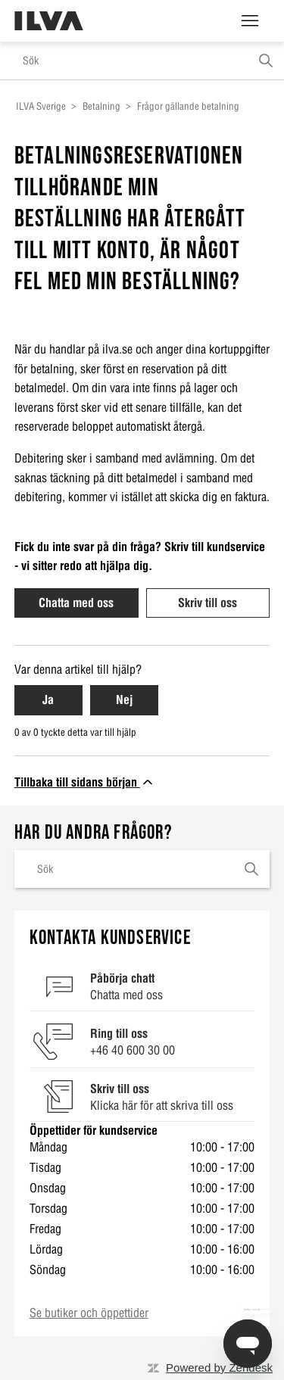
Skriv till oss (207, 602)
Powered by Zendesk (219, 1367)
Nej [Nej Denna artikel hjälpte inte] (124, 699)
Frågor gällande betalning (188, 106)
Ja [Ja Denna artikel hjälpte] (48, 699)
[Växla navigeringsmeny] (250, 21)
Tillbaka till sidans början (84, 782)
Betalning (101, 106)
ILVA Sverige (41, 106)
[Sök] (142, 60)
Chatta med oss (76, 602)
